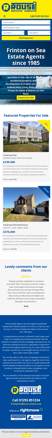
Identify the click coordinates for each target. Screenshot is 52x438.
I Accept (26, 435)
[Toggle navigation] (4, 16)
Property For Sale (26, 97)
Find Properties (26, 38)
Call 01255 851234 (39, 16)
